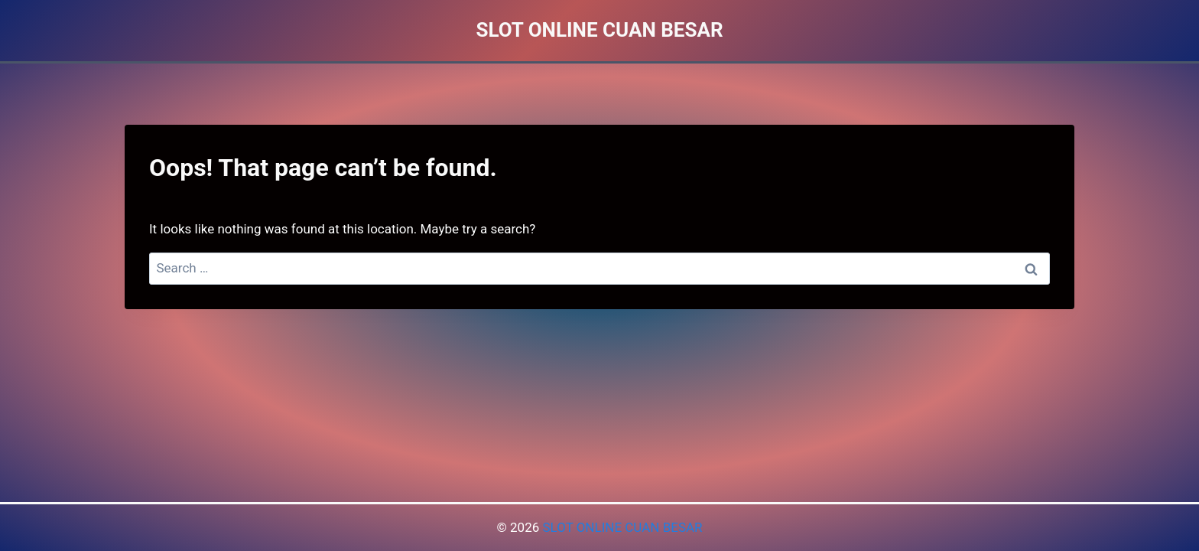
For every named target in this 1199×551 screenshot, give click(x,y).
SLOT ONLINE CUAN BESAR (622, 527)
